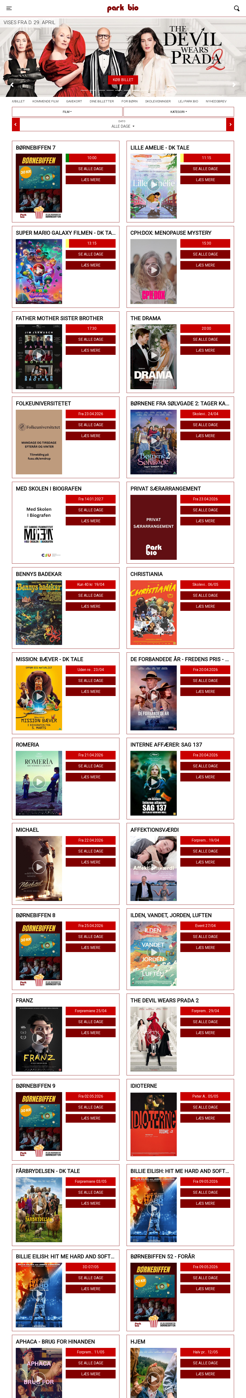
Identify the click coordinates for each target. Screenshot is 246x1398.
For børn (130, 101)
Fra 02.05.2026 (90, 1096)
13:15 (81, 243)
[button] (12, 84)
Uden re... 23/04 (91, 669)
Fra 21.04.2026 (90, 755)
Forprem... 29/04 (205, 1011)
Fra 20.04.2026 (205, 669)
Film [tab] (66, 112)
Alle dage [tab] (123, 124)
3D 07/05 (91, 1267)
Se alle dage (90, 169)
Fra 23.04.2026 (90, 414)
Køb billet (123, 80)
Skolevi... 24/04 (205, 414)
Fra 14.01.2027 (90, 499)
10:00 (81, 158)
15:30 (206, 243)
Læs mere (90, 180)
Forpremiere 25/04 (91, 1011)
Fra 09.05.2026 (205, 1181)
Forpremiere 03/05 (91, 1181)
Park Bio (83, 3)
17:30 (91, 328)
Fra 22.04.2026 (90, 840)
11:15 (195, 158)
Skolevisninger (158, 101)
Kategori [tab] (178, 112)
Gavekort (74, 101)
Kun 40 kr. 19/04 (90, 584)
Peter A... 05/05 (205, 1096)
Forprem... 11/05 (90, 1352)
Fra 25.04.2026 (90, 925)
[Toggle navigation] (9, 8)
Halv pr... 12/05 (205, 1352)
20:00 (206, 328)
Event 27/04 (205, 925)
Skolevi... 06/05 (205, 584)
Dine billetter (102, 101)
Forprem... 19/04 (205, 840)
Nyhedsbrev (216, 101)
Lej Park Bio (188, 101)
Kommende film (45, 101)
